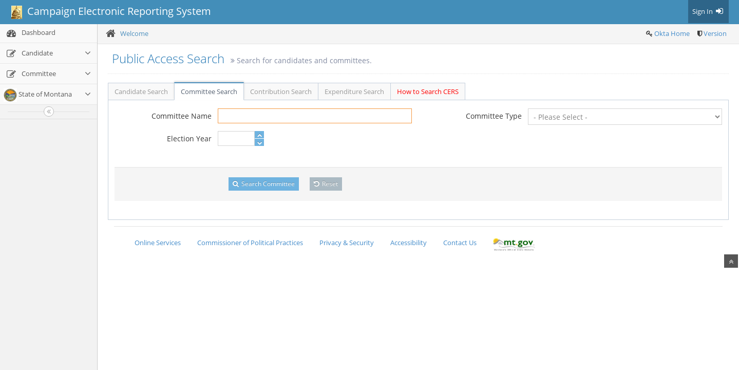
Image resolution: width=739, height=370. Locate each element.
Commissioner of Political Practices (250, 242)
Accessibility (408, 242)
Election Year (189, 138)
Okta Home (672, 33)
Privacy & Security (346, 242)
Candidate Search (141, 91)
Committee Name (181, 116)
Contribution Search (281, 91)
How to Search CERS (428, 91)
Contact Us (460, 242)
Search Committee (264, 183)
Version (715, 33)
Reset (326, 183)
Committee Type (494, 116)
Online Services (158, 242)
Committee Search (209, 91)
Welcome (134, 33)
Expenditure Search (354, 91)
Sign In (708, 11)
